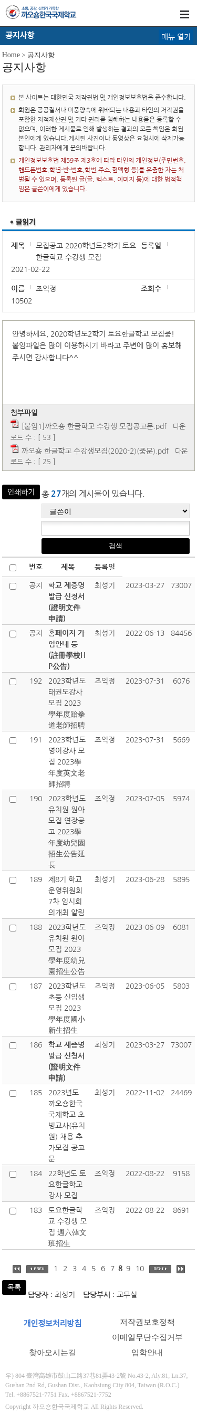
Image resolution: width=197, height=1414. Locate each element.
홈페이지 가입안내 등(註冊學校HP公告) (67, 650)
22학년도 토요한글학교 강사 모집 (67, 1184)
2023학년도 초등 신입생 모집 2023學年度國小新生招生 (67, 1008)
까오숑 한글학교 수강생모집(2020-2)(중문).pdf (95, 451)
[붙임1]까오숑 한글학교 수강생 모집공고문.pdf (94, 426)
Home (11, 55)
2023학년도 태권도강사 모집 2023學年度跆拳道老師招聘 (67, 703)
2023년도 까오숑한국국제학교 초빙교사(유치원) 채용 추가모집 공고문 (66, 1125)
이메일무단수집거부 (147, 1337)
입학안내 (147, 1352)
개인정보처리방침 (52, 1323)
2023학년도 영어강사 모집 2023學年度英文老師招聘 (67, 762)
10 (140, 1268)
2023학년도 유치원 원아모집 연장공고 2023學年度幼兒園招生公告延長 (67, 831)
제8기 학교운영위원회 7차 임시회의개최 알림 (66, 896)
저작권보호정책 (147, 1322)
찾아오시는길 (52, 1352)
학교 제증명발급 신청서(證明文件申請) (66, 602)
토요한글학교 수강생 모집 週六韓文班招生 (67, 1227)
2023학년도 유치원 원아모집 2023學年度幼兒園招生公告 (67, 949)
